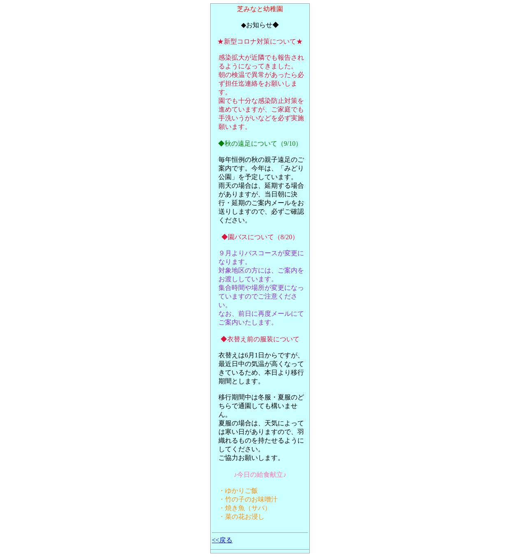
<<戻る (222, 540)
